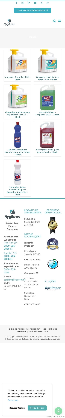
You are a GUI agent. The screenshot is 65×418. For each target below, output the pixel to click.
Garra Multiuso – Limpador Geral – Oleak (48, 113)
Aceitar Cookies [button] (37, 408)
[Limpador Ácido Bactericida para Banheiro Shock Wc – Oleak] (17, 172)
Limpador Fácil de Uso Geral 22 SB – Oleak (47, 78)
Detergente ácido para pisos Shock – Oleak (47, 150)
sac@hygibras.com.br (14, 279)
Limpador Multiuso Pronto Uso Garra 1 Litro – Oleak (17, 152)
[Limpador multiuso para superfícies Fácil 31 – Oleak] (17, 97)
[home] (12, 210)
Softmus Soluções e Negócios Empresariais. (41, 339)
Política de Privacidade (18, 329)
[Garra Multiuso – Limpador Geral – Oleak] (47, 97)
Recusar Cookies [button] (17, 408)
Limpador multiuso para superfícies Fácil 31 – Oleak (17, 114)
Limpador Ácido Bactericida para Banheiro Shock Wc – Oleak (17, 191)
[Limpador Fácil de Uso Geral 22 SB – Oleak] (47, 62)
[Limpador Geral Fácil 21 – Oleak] (17, 62)
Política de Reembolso (38, 331)
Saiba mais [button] (13, 400)
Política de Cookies (38, 329)
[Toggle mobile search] (54, 20)
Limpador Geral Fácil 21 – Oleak (18, 78)
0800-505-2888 (10, 271)
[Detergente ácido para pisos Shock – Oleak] (47, 135)
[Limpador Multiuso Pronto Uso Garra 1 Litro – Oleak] (17, 135)
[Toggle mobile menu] (59, 20)
